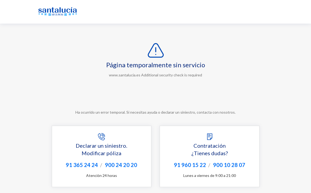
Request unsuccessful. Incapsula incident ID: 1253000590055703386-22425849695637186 (155, 96)
